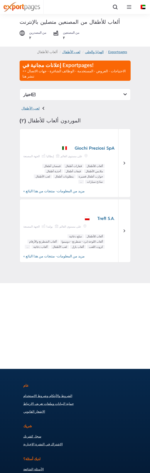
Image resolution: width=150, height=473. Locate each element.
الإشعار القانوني (34, 411)
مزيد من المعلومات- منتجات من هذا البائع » (54, 191)
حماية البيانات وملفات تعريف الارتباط (48, 403)
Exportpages (117, 52)
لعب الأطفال (71, 52)
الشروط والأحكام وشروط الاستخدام (47, 396)
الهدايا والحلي (94, 52)
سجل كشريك (32, 436)
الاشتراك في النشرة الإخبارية (43, 444)
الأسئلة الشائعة (33, 469)
